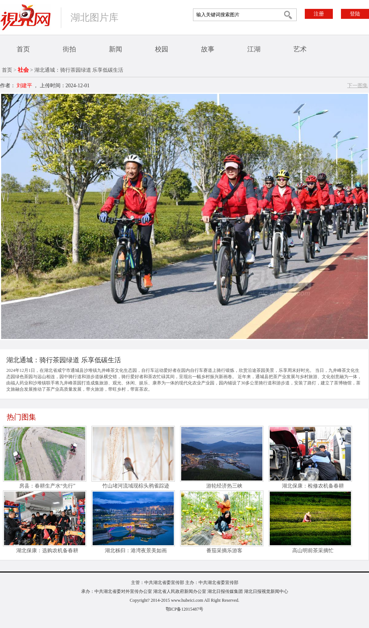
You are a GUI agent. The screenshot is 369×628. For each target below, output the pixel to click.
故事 (207, 49)
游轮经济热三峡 (224, 486)
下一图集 (357, 85)
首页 (23, 49)
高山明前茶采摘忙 (313, 550)
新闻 (115, 49)
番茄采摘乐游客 (224, 550)
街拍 (69, 49)
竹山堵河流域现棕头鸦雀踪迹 (135, 486)
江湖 (254, 49)
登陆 (355, 14)
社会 (23, 70)
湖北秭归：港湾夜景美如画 (136, 550)
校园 (161, 49)
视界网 (25, 17)
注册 (319, 14)
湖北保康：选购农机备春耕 (47, 550)
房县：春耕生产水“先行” (47, 486)
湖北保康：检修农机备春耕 (313, 486)
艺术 (300, 49)
